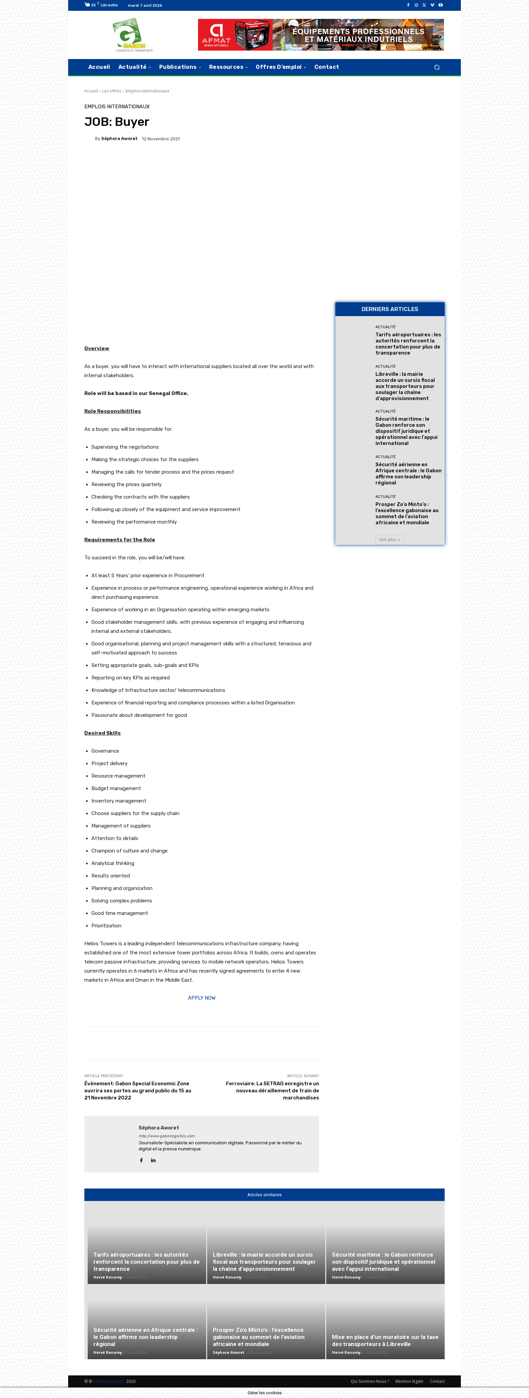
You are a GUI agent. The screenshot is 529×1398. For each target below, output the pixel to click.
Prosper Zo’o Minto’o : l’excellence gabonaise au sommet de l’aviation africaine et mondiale (407, 513)
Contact (437, 1381)
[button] (437, 67)
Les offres (111, 91)
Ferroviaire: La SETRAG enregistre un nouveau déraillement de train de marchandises (272, 1091)
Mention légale (409, 1381)
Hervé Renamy (107, 1277)
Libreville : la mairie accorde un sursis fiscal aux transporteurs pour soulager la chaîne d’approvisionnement (405, 386)
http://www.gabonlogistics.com (166, 1136)
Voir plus (390, 539)
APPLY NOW (202, 998)
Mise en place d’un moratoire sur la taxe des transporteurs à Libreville (385, 1340)
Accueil (91, 91)
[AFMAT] (321, 35)
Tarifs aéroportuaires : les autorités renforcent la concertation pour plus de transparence (408, 344)
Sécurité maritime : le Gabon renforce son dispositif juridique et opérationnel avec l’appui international (406, 431)
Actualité (385, 327)
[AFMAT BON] (390, 249)
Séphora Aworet (119, 138)
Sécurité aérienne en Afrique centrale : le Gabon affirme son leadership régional (408, 474)
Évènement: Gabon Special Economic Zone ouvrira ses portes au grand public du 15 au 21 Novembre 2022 (137, 1091)
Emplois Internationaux (147, 91)
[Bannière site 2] (390, 151)
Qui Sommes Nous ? (370, 1381)
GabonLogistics (110, 1381)
